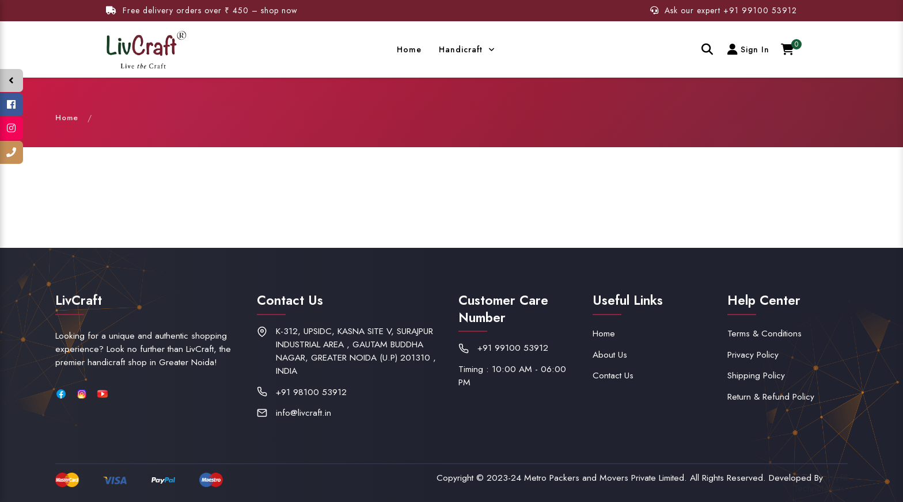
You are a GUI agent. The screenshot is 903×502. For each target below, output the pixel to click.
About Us (610, 354)
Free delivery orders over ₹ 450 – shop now (202, 10)
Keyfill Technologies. (821, 483)
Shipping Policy (756, 375)
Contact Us (613, 375)
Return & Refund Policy (770, 396)
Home (401, 49)
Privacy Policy (753, 354)
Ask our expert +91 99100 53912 (723, 10)
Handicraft (454, 49)
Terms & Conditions (764, 333)
